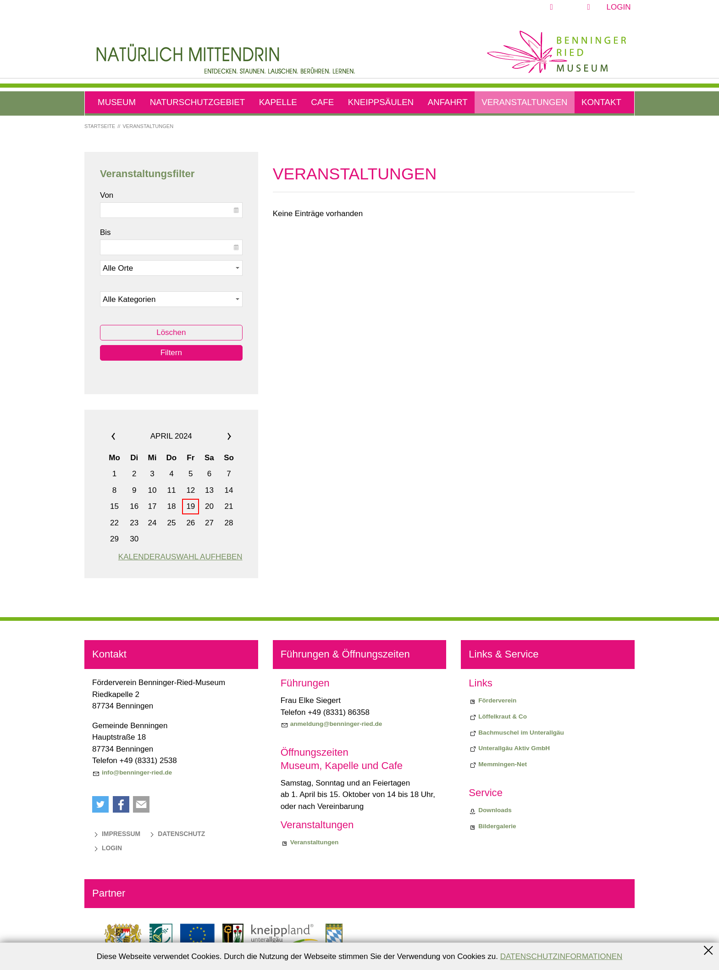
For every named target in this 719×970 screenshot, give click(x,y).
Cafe (322, 102)
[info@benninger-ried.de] (132, 773)
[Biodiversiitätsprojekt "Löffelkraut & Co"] (498, 717)
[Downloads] (490, 810)
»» (218, 436)
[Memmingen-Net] (498, 764)
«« (124, 436)
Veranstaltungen (524, 102)
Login (619, 7)
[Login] (107, 848)
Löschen (171, 332)
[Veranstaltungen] (310, 842)
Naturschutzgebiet (197, 102)
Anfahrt (448, 102)
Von (106, 195)
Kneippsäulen (381, 102)
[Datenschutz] (176, 834)
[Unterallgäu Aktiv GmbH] (509, 748)
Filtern (171, 352)
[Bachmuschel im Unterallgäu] (516, 733)
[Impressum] (116, 834)
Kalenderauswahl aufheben (180, 556)
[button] (572, 7)
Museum (117, 102)
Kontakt (601, 102)
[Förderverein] (492, 701)
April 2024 (171, 436)
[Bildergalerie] (492, 826)
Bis (105, 232)
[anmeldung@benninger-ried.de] (331, 724)
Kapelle (278, 102)
